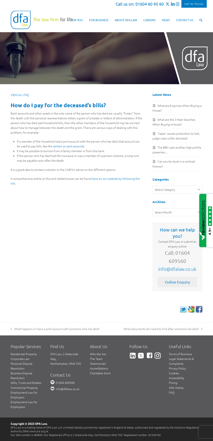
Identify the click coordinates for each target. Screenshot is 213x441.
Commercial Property (24, 388)
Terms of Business (180, 354)
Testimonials (98, 363)
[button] (201, 20)
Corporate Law (20, 359)
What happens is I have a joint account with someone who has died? (55, 329)
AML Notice (176, 388)
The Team (96, 359)
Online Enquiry (177, 282)
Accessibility (176, 378)
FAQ (172, 392)
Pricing (173, 383)
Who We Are (98, 354)
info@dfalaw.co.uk (177, 269)
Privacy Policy (177, 368)
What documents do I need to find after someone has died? (163, 329)
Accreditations (99, 368)
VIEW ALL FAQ (20, 95)
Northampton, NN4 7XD (65, 363)
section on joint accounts (68, 146)
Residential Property (24, 354)
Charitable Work (100, 373)
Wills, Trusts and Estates (26, 383)
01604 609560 (65, 383)
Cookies (174, 373)
